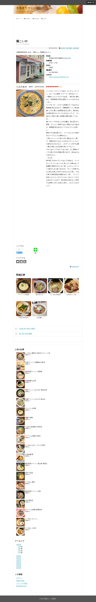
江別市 (63, 48)
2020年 (18, 564)
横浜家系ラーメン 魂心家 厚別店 (36, 463)
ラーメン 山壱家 (30, 408)
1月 (19, 552)
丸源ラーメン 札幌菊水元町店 (35, 362)
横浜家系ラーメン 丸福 (33, 491)
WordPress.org (21, 586)
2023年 (18, 558)
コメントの (21, 583)
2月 (19, 550)
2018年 (18, 568)
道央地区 (76, 48)
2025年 (18, 544)
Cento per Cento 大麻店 (25, 328)
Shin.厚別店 (29, 500)
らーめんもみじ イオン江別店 (35, 445)
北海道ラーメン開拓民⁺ (30, 7)
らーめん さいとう (31, 519)
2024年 (18, 556)
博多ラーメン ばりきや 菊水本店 (36, 390)
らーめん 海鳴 (30, 482)
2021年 (18, 562)
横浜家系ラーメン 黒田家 (33, 371)
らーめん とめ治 (30, 528)
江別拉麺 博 (29, 454)
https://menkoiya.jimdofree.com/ (59, 77)
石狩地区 (69, 48)
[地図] (69, 58)
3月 (19, 548)
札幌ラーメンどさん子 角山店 (35, 399)
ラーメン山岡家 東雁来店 (33, 509)
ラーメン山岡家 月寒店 (33, 436)
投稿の (20, 581)
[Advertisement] (31, 31)
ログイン (19, 578)
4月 (19, 546)
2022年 (18, 560)
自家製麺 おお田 (30, 381)
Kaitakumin (75, 266)
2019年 (18, 566)
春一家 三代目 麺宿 (23, 333)
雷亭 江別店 (29, 473)
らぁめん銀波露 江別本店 (33, 427)
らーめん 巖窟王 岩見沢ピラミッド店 (37, 353)
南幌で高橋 (29, 417)
